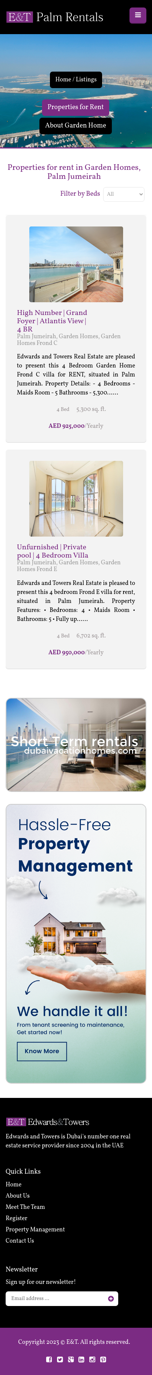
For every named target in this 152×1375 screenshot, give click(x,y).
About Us (18, 1196)
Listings (86, 80)
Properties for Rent (76, 107)
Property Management (35, 1230)
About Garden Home (75, 125)
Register (16, 1219)
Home (63, 80)
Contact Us (20, 1241)
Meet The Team (25, 1207)
